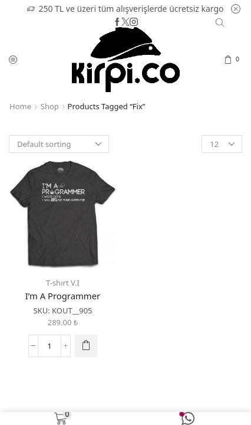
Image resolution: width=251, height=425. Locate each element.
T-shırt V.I (63, 282)
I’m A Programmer (62, 296)
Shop (50, 106)
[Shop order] (59, 144)
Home (20, 106)
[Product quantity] (49, 346)
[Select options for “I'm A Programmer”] (86, 346)
